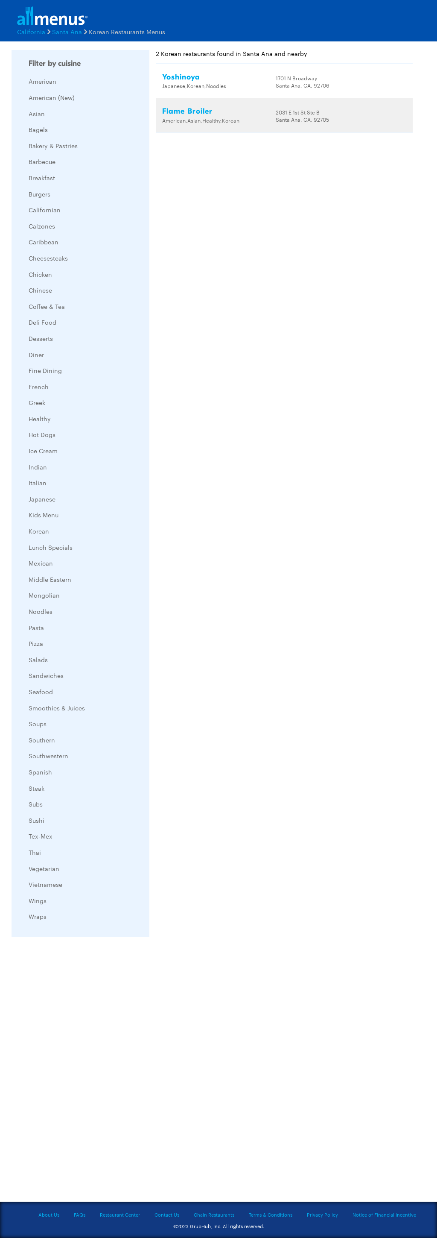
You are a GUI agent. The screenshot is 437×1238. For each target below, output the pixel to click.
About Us (48, 1214)
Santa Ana (67, 31)
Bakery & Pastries (53, 145)
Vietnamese (45, 884)
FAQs (79, 1214)
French (39, 386)
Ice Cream (43, 450)
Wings (38, 900)
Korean (39, 531)
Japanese (42, 499)
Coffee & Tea (47, 306)
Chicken (40, 274)
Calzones (42, 226)
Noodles (40, 611)
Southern (42, 740)
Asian (37, 113)
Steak (36, 788)
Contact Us (166, 1214)
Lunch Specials (51, 547)
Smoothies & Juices (57, 708)
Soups (38, 723)
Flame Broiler (187, 111)
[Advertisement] (76, 1072)
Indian (38, 467)
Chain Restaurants (214, 1214)
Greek (37, 402)
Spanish (40, 772)
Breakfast (42, 177)
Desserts (41, 338)
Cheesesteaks (48, 258)
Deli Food (42, 322)
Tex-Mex (40, 836)
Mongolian (44, 595)
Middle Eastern (50, 579)
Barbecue (42, 161)
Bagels (38, 129)
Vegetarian (44, 868)
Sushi (36, 820)
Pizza (36, 643)
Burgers (39, 194)
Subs (36, 804)
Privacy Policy (322, 1214)
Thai (35, 852)
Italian (38, 482)
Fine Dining (45, 370)
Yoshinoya (181, 77)
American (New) (52, 97)
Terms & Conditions (270, 1214)
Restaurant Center (120, 1214)
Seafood (41, 691)
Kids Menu (43, 514)
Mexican (41, 563)
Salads (38, 659)
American (42, 81)
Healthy (40, 418)
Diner (36, 354)
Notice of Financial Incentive (384, 1214)
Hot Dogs (42, 434)
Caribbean (43, 242)
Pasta (36, 627)
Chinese (40, 290)
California (31, 31)
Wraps (38, 916)
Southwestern (48, 755)
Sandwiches (46, 675)
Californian (45, 209)
